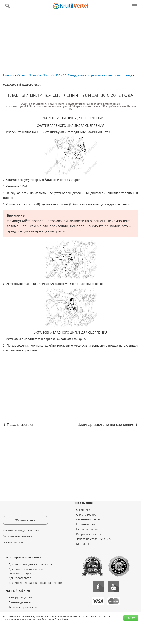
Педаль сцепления (22, 424)
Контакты (82, 544)
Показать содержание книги (22, 84)
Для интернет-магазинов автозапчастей (36, 583)
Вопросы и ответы (88, 534)
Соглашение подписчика (17, 536)
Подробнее (61, 619)
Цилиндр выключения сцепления (105, 424)
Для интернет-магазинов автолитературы (26, 571)
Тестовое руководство (23, 607)
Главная (8, 75)
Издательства (85, 524)
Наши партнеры (87, 529)
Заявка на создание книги (93, 539)
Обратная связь (25, 520)
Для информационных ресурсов (30, 564)
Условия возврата (13, 542)
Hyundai (36, 75)
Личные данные (20, 602)
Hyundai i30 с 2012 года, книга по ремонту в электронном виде (88, 75)
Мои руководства (20, 597)
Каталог (22, 75)
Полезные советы (88, 519)
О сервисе (83, 509)
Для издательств (20, 578)
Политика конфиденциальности (22, 530)
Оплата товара (86, 514)
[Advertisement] (70, 41)
